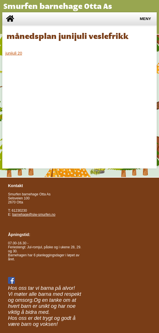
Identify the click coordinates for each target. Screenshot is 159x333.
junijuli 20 (13, 53)
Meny (145, 19)
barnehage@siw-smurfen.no (33, 215)
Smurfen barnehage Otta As (57, 6)
